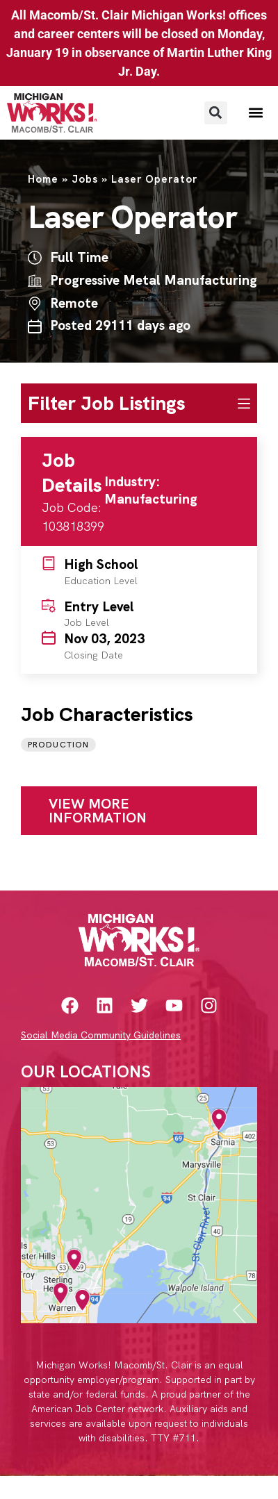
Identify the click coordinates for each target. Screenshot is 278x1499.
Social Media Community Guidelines (101, 1035)
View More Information (98, 811)
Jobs (85, 179)
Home (43, 179)
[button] (215, 112)
